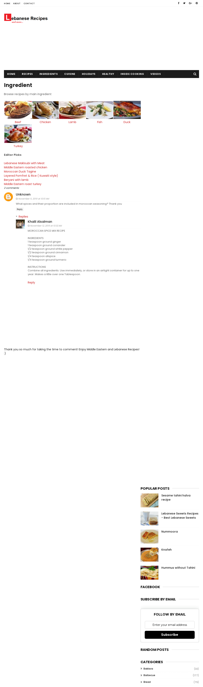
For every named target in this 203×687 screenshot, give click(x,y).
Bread (147, 402)
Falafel (148, 408)
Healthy (108, 74)
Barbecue (149, 395)
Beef (17, 121)
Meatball (149, 429)
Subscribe (169, 355)
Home (7, 3)
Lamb (69, 121)
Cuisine (69, 74)
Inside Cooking (132, 74)
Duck (120, 121)
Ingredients (48, 74)
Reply (20, 207)
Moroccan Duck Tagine (20, 170)
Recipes (27, 74)
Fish (94, 121)
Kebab (147, 422)
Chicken (43, 121)
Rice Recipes (151, 442)
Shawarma (150, 455)
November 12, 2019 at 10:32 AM (46, 224)
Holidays (89, 74)
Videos (155, 74)
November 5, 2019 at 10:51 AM (33, 197)
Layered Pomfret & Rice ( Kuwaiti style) (31, 174)
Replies (23, 215)
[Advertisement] (127, 38)
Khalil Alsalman (40, 220)
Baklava (148, 388)
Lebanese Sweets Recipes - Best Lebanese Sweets (179, 236)
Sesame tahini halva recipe (176, 520)
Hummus (149, 415)
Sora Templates (29, 579)
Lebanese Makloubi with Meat (24, 162)
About (17, 3)
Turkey (17, 144)
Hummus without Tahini (178, 288)
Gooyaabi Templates (73, 579)
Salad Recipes (152, 449)
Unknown (23, 193)
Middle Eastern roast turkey (22, 182)
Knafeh (166, 270)
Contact (29, 3)
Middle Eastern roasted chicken (25, 166)
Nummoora (169, 252)
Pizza (147, 435)
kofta (147, 462)
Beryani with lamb (16, 178)
